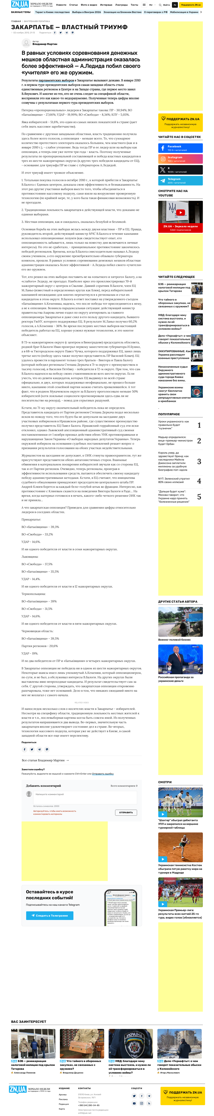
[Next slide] (200, 12)
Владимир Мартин (45, 44)
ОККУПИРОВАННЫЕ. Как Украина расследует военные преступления (174, 355)
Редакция (64, 1104)
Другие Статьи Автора (177, 601)
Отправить (126, 812)
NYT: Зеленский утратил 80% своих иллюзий (174, 480)
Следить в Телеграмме (50, 915)
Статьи (73, 4)
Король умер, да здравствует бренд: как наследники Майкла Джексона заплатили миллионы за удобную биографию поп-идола (173, 461)
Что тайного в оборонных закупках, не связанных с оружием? (174, 303)
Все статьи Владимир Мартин (43, 760)
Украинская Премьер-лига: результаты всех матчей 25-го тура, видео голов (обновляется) (180, 914)
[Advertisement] (65, 851)
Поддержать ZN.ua (191, 5)
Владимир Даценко (73, 1072)
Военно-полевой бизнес (174, 639)
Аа (175, 5)
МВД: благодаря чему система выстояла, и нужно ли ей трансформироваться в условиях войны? (173, 321)
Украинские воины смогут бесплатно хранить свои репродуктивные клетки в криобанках (174, 394)
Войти (166, 5)
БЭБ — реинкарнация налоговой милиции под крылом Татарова (174, 287)
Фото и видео (89, 4)
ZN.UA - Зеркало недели (180, 226)
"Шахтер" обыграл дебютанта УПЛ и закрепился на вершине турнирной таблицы (178, 824)
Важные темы (21, 12)
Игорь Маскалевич (170, 1072)
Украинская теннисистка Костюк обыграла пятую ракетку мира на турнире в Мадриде (180, 869)
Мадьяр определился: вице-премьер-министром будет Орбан (175, 441)
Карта (62, 1109)
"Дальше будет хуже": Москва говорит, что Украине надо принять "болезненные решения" (173, 496)
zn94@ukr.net (84, 1113)
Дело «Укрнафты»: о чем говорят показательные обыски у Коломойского (174, 339)
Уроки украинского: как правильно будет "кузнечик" (173, 425)
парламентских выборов (56, 80)
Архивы (63, 1094)
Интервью (106, 4)
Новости (61, 4)
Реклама (63, 1099)
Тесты (134, 4)
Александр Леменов (24, 1072)
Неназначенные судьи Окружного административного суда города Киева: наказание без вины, (173, 373)
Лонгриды (121, 4)
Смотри (165, 782)
